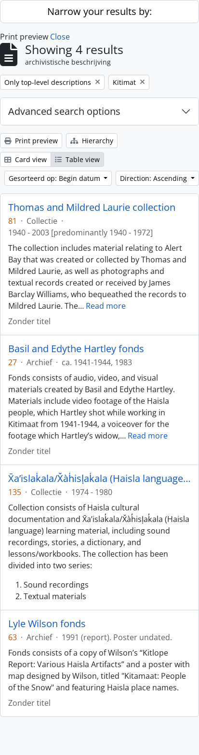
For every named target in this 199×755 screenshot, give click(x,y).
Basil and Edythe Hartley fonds (76, 349)
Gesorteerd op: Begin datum (55, 178)
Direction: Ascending (154, 178)
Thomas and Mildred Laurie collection (91, 207)
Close (60, 36)
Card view (25, 159)
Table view (77, 159)
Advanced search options (64, 111)
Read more (106, 306)
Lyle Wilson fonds (47, 624)
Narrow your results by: (99, 11)
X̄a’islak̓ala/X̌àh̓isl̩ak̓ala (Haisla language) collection (99, 478)
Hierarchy (91, 140)
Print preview (31, 140)
